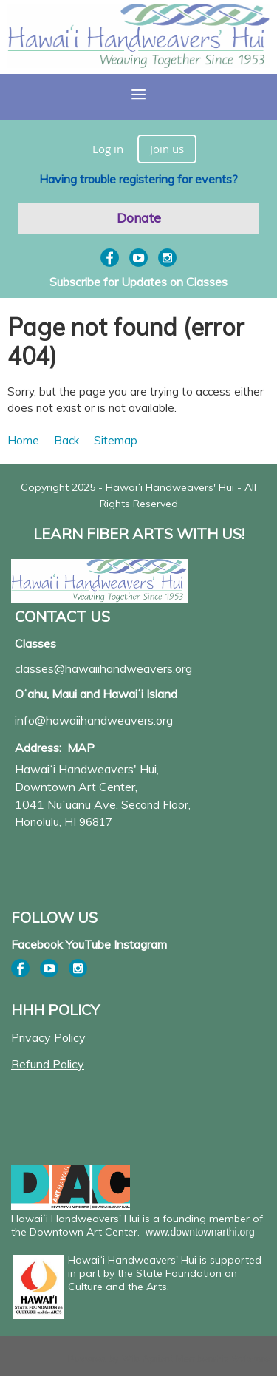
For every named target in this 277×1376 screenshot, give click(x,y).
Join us (167, 148)
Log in (107, 148)
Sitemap (115, 440)
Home (23, 440)
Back (66, 440)
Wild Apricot (147, 1358)
